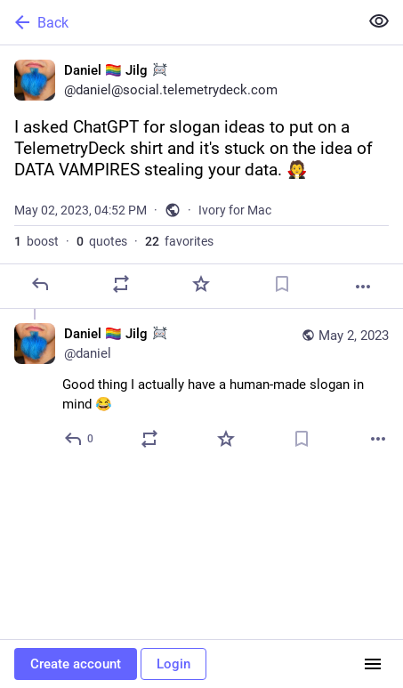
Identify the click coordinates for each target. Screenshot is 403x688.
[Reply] (40, 284)
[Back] (177, 22)
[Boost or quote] (121, 284)
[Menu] (373, 664)
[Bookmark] (282, 284)
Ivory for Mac (234, 210)
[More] (363, 286)
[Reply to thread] (79, 438)
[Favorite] (201, 284)
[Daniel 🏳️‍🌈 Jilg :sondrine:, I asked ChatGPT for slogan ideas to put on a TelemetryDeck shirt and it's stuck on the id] (201, 177)
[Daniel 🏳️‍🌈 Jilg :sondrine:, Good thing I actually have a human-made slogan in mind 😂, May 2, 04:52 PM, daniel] (201, 388)
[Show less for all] (379, 21)
